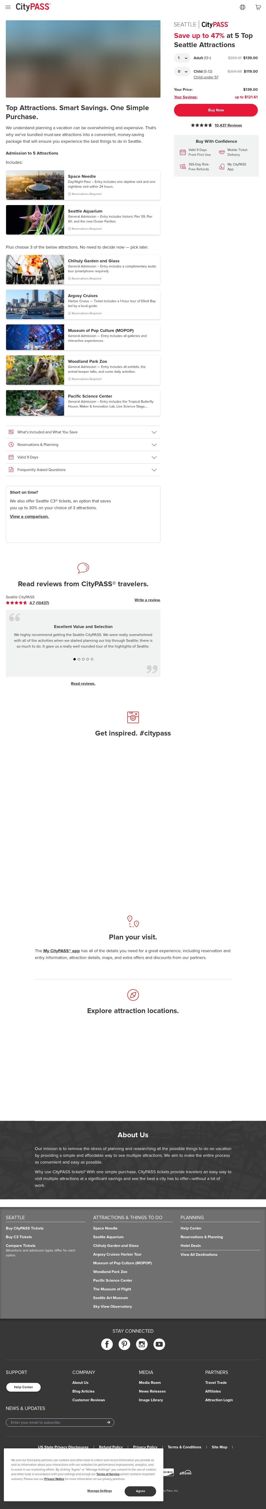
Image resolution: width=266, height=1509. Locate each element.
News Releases (152, 1391)
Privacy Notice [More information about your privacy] (54, 1479)
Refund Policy (111, 1447)
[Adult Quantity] (182, 58)
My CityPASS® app (61, 950)
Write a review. (147, 600)
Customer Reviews (88, 1400)
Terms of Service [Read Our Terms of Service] (108, 1474)
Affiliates (213, 1391)
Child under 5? (206, 77)
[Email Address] (60, 1422)
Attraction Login (219, 1400)
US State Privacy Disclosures (63, 1447)
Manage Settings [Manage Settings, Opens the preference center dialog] (99, 1491)
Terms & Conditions (184, 1447)
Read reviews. (83, 683)
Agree (140, 1491)
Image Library (151, 1400)
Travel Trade (216, 1382)
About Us (80, 1382)
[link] (27, 603)
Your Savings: (186, 97)
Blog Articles (83, 1391)
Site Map (219, 1447)
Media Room (150, 1382)
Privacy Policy (145, 1447)
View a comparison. (29, 516)
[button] (83, 185)
